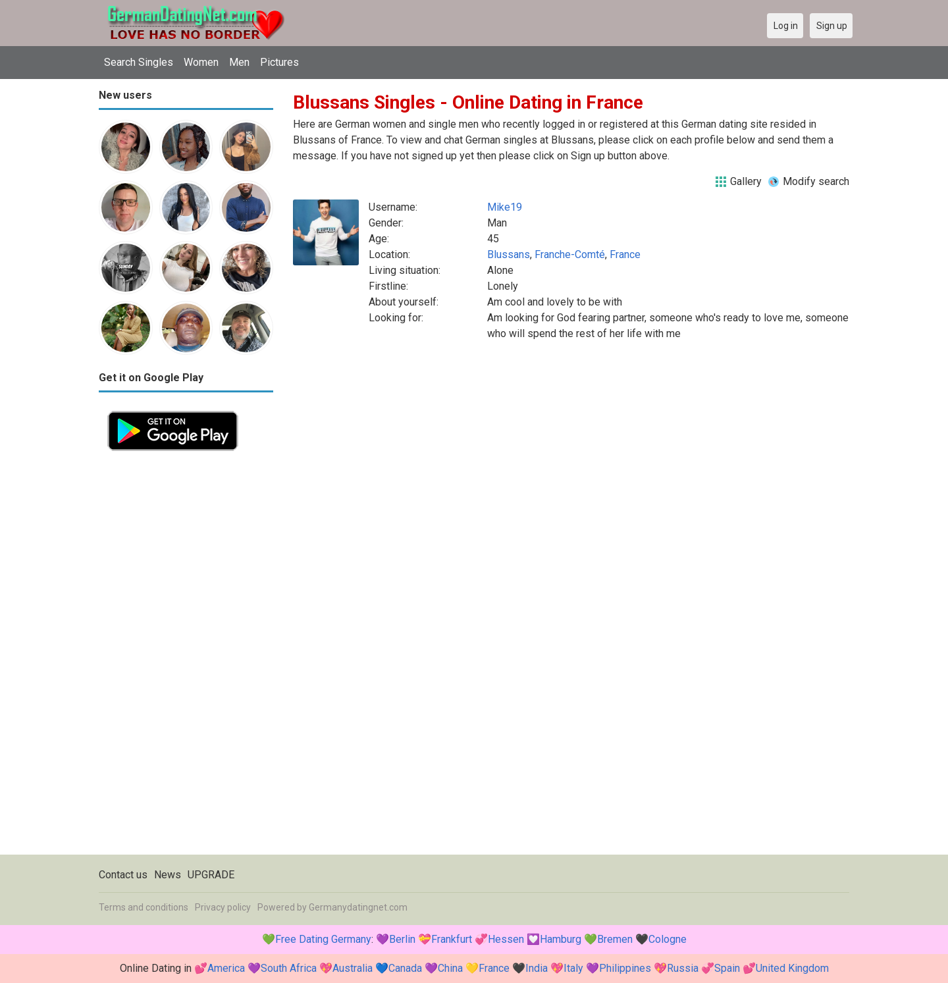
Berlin (402, 939)
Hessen (506, 939)
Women (201, 62)
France (625, 254)
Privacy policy (223, 907)
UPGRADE (211, 874)
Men (239, 62)
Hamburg (560, 939)
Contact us (123, 874)
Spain (727, 968)
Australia (352, 968)
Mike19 (504, 207)
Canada (405, 968)
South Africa (289, 968)
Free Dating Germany (323, 939)
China (450, 968)
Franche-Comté (570, 254)
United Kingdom (792, 968)
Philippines (625, 968)
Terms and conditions (143, 907)
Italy (573, 968)
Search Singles (138, 62)
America (226, 968)
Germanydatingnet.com (358, 907)
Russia (682, 968)
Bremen (615, 939)
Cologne (667, 939)
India (536, 968)
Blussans (508, 254)
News (167, 874)
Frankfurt (451, 939)
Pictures (279, 62)
